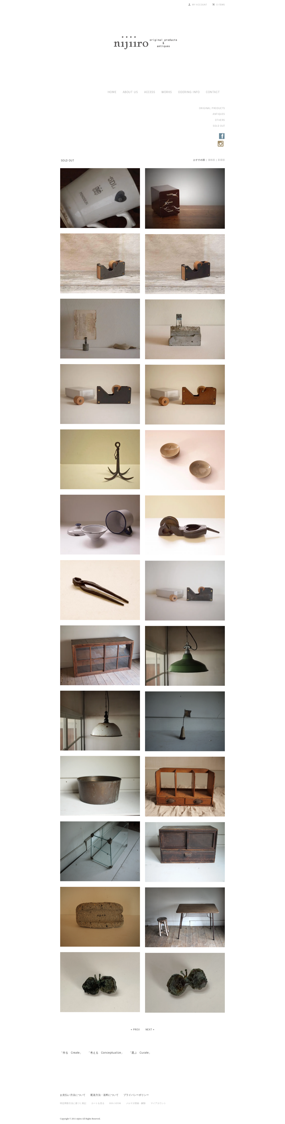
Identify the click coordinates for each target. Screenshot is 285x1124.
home (112, 92)
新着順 (221, 160)
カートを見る (97, 1099)
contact (213, 92)
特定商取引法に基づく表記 (73, 1099)
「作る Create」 (72, 1049)
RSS (111, 1099)
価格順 (211, 160)
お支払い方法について (72, 1091)
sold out (219, 125)
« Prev (135, 1025)
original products (212, 108)
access (149, 92)
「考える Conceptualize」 (108, 1049)
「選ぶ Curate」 (144, 1049)
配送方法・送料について (105, 1091)
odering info (189, 92)
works (166, 92)
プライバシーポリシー (136, 1091)
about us (130, 92)
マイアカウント (158, 1099)
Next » (149, 1025)
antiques (219, 114)
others (220, 120)
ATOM (118, 1099)
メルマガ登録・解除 (136, 1099)
